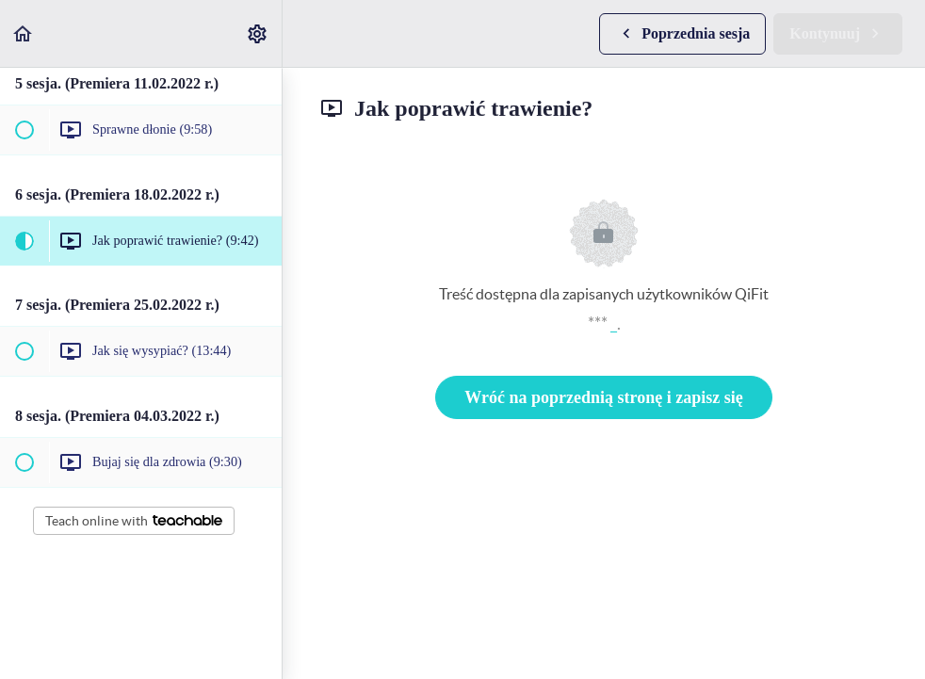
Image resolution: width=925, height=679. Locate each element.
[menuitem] (258, 33)
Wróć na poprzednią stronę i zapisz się (603, 397)
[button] (23, 33)
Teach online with (133, 520)
